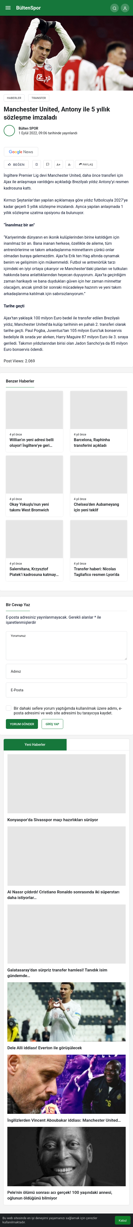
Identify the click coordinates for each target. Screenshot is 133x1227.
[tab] (98, 744)
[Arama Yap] (114, 8)
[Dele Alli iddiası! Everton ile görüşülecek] (66, 1016)
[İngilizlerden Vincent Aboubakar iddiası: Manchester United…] (66, 1089)
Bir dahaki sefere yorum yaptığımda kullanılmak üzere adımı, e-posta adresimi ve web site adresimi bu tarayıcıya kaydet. (68, 710)
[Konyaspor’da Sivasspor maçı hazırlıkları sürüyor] (66, 788)
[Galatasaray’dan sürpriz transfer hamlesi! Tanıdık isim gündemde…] (66, 941)
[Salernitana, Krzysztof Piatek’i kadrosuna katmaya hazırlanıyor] (34, 550)
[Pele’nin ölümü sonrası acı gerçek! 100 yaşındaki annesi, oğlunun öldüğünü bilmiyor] (66, 1164)
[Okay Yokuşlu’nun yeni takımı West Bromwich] (34, 486)
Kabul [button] (123, 1220)
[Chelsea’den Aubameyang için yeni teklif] (98, 486)
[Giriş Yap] (125, 8)
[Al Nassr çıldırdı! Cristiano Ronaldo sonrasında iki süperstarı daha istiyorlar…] (66, 863)
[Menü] (8, 8)
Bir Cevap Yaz (18, 604)
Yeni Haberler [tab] (35, 745)
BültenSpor (28, 8)
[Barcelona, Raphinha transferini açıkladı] (98, 421)
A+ (58, 164)
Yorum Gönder (22, 724)
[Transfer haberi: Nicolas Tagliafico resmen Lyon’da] (98, 550)
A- (69, 164)
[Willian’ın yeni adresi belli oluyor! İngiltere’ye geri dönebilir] (34, 421)
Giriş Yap (52, 724)
